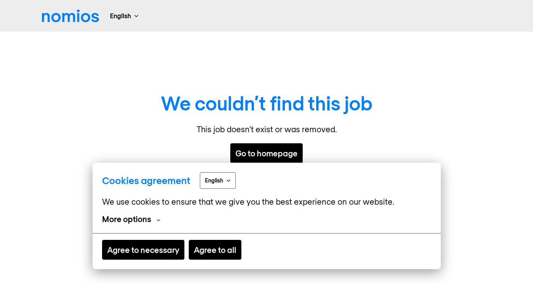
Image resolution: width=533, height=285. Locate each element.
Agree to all (215, 250)
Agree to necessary (143, 250)
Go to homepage (266, 153)
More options (131, 219)
